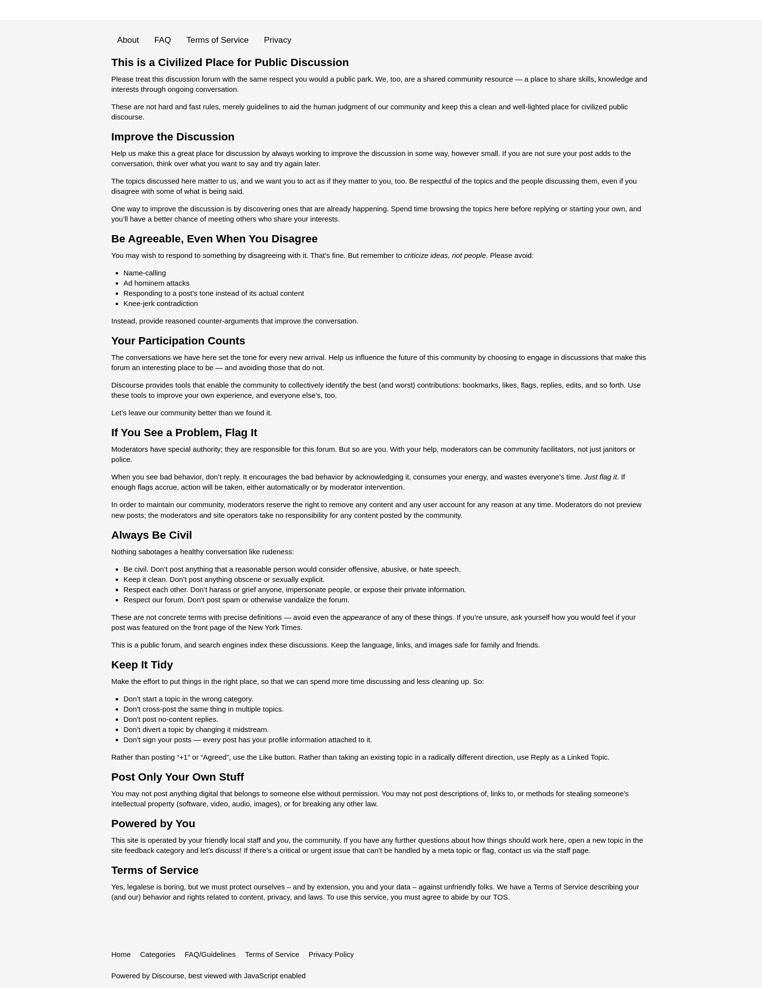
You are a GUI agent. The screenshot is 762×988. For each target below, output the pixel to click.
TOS (500, 897)
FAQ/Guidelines (210, 954)
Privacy (277, 40)
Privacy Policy (331, 954)
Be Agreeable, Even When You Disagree (214, 239)
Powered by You (153, 824)
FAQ (163, 40)
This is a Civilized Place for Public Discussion (230, 62)
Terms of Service (217, 40)
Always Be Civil (151, 535)
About (128, 40)
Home (121, 954)
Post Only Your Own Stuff (177, 777)
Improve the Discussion (173, 137)
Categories (157, 954)
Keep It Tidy (142, 665)
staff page (573, 850)
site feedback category (147, 850)
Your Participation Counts (178, 341)
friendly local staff (233, 840)
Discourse (168, 975)
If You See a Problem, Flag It (184, 432)
